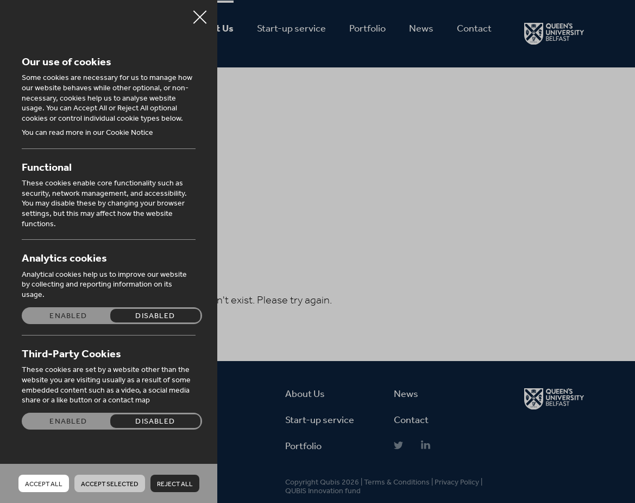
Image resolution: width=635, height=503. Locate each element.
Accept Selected (110, 484)
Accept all (43, 484)
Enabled (68, 315)
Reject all (175, 484)
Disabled (155, 315)
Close (200, 13)
